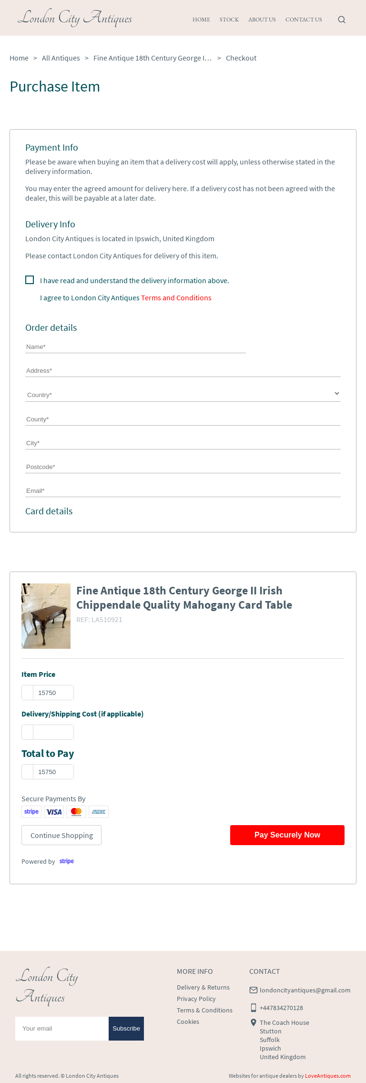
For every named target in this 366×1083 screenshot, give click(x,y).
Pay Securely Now (287, 835)
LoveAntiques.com (328, 1075)
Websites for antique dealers (263, 1075)
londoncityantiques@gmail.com (305, 990)
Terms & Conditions (205, 1010)
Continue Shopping (61, 835)
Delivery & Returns (203, 987)
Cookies (188, 1021)
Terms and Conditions (176, 297)
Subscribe (126, 1028)
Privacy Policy (196, 998)
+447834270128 (281, 1007)
